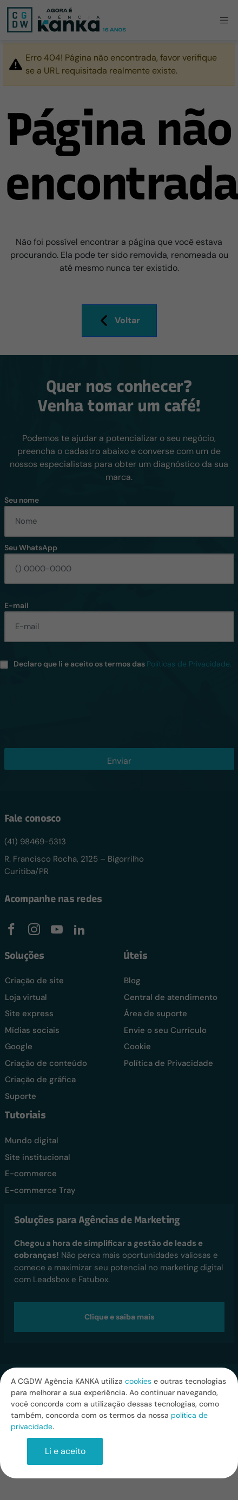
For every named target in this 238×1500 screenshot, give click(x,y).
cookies (138, 1381)
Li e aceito (65, 1451)
